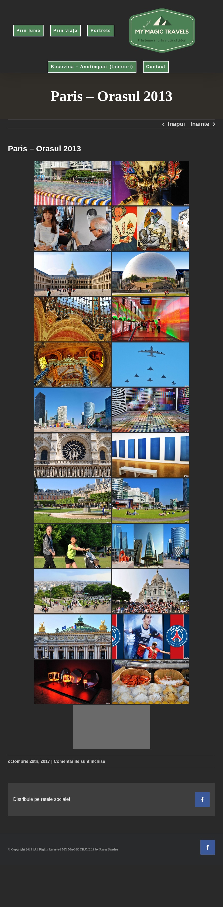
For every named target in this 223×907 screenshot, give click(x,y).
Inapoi (176, 124)
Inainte (200, 124)
